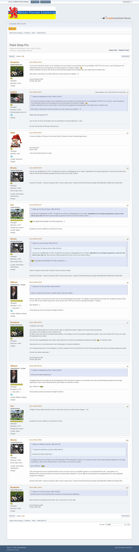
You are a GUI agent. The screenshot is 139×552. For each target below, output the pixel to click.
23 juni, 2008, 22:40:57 (35, 132)
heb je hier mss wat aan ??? (39, 115)
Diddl (12, 133)
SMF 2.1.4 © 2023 (12, 547)
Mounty (13, 168)
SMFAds (9, 549)
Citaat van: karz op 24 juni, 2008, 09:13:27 (45, 243)
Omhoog (12, 516)
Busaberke (14, 62)
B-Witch (13, 92)
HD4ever (13, 282)
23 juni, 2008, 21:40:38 (35, 62)
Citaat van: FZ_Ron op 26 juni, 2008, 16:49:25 (46, 491)
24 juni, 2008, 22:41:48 (35, 282)
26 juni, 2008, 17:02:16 (35, 487)
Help (116, 547)
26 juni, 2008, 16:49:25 (35, 440)
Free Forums (16, 549)
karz (12, 205)
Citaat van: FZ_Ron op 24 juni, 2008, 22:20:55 (46, 286)
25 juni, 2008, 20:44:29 (35, 322)
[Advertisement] (34, 38)
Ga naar (102, 524)
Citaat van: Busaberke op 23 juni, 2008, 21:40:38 (47, 96)
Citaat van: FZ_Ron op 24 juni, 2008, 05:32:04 (46, 209)
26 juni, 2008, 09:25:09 (35, 406)
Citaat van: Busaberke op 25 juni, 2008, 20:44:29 (47, 370)
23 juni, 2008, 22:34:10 (35, 92)
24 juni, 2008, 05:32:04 (35, 168)
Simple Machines (21, 547)
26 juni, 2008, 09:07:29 (35, 366)
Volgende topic (124, 50)
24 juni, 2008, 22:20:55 (35, 238)
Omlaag (11, 56)
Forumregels (121, 547)
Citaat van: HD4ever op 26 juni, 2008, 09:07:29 (46, 444)
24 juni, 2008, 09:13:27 (35, 205)
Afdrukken (125, 56)
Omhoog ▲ (129, 547)
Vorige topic (113, 50)
